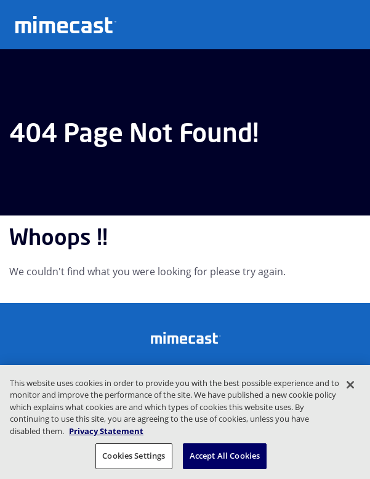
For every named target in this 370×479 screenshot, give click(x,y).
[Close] (350, 384)
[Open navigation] (351, 23)
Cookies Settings (133, 455)
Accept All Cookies (225, 455)
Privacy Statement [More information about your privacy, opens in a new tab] (106, 431)
